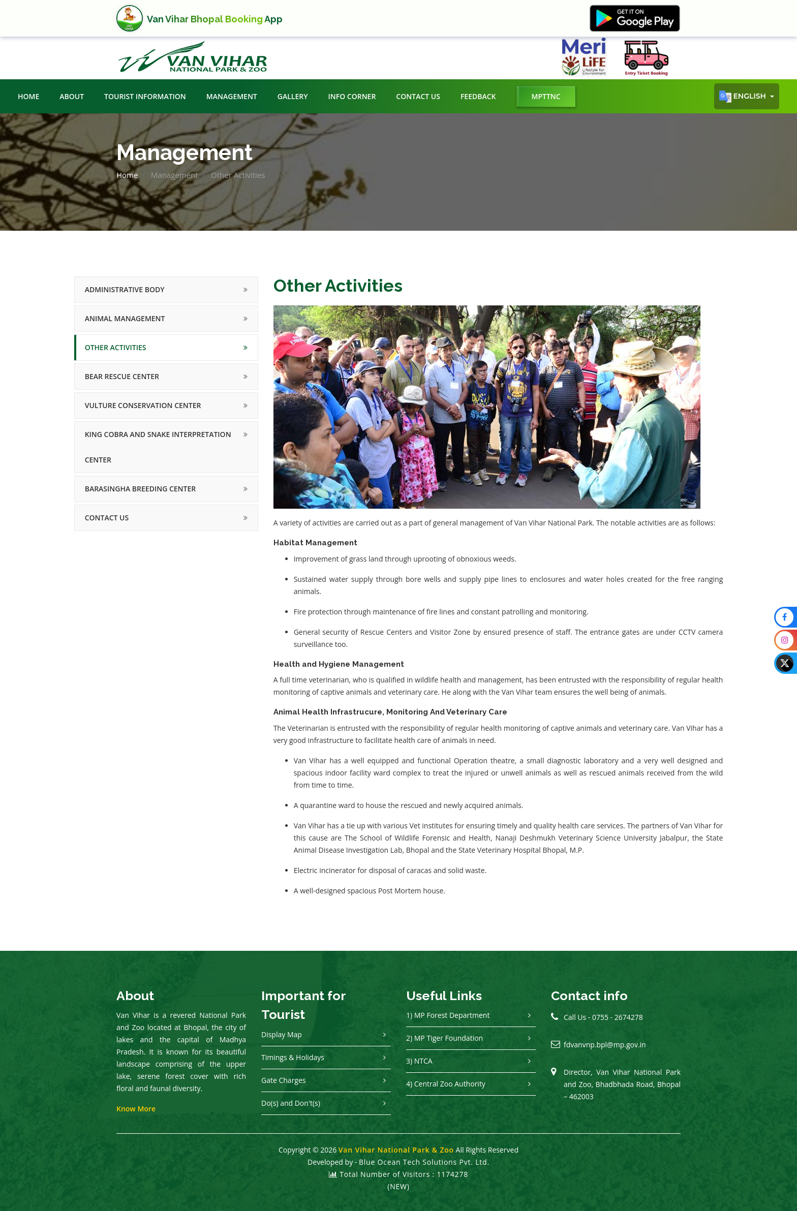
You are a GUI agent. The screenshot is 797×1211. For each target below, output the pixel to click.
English (743, 96)
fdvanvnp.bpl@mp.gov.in (605, 1044)
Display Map (281, 1034)
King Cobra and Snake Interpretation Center (158, 446)
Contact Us (418, 96)
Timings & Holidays (292, 1057)
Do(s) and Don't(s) (290, 1103)
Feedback (478, 96)
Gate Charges (283, 1080)
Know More (136, 1108)
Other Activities (115, 347)
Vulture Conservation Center (143, 405)
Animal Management (125, 318)
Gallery (293, 96)
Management (231, 96)
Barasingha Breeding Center (140, 488)
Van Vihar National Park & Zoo (396, 1150)
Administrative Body (125, 289)
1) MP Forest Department (447, 1015)
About (71, 96)
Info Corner (352, 96)
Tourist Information (145, 96)
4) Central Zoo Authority (445, 1084)
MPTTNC (546, 96)
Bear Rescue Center (122, 376)
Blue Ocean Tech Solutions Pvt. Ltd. (424, 1162)
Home (28, 96)
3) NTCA (419, 1061)
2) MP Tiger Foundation (444, 1038)
